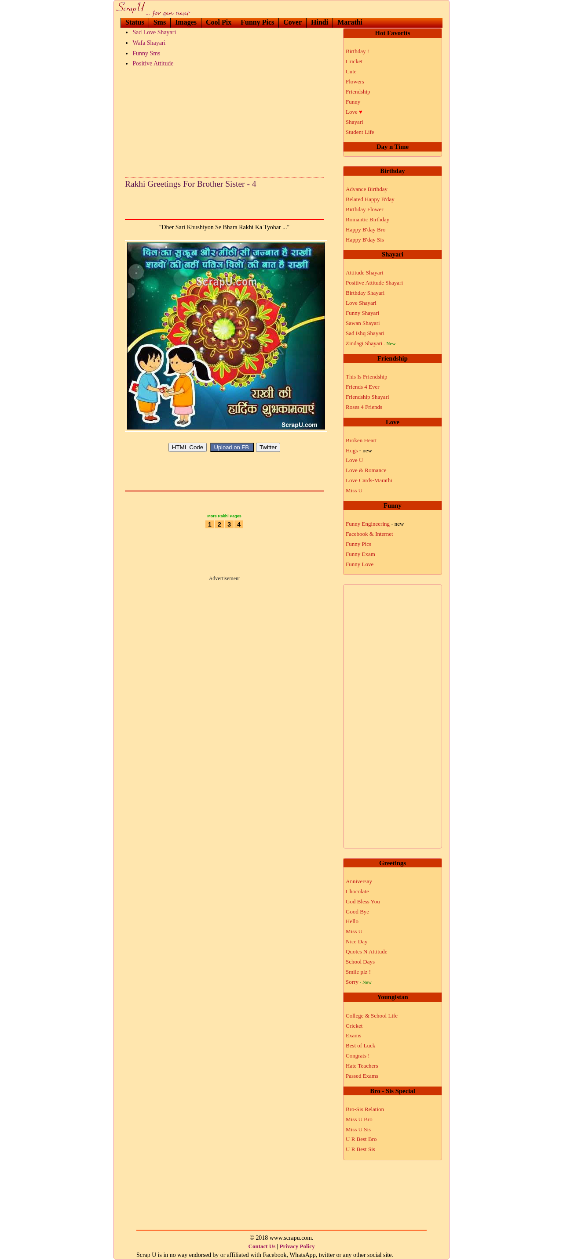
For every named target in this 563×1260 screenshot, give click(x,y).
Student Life (360, 132)
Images (186, 22)
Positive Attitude (152, 63)
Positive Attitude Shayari (374, 282)
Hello (352, 921)
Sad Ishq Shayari (365, 333)
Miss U (354, 490)
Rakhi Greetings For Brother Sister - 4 (190, 183)
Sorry (359, 981)
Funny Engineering (375, 523)
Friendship (358, 91)
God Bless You (363, 901)
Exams (353, 1035)
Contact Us (262, 1246)
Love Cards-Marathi (369, 480)
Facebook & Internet (369, 534)
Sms (160, 22)
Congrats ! (358, 1055)
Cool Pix (218, 22)
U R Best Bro (361, 1139)
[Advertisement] (224, 120)
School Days (360, 961)
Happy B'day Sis (365, 239)
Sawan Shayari (363, 323)
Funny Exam (360, 554)
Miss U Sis (358, 1129)
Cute (351, 71)
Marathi (349, 22)
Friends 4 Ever (363, 386)
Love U (354, 460)
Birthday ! (357, 51)
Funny (353, 101)
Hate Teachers (362, 1065)
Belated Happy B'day (370, 199)
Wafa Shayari (148, 43)
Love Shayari (361, 303)
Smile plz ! (358, 971)
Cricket (354, 61)
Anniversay (359, 881)
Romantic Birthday (367, 219)
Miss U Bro (359, 1119)
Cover (292, 22)
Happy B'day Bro (365, 229)
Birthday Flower (365, 209)
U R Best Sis (360, 1149)
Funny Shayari (362, 313)
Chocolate (357, 891)
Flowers (355, 81)
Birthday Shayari (365, 292)
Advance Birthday (367, 189)
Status (134, 22)
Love (354, 111)
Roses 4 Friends (364, 407)
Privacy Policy (297, 1246)
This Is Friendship (367, 376)
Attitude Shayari (365, 272)
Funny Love (359, 564)
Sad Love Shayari (154, 32)
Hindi (319, 22)
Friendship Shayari (367, 397)
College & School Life (372, 1015)
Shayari (354, 122)
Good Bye (357, 911)
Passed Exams (362, 1075)
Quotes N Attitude (367, 951)
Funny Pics (257, 22)
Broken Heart (361, 440)
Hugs (359, 450)
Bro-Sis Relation (365, 1109)
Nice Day (356, 941)
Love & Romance (366, 470)
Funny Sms (146, 53)
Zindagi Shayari (370, 343)
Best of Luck (360, 1045)
